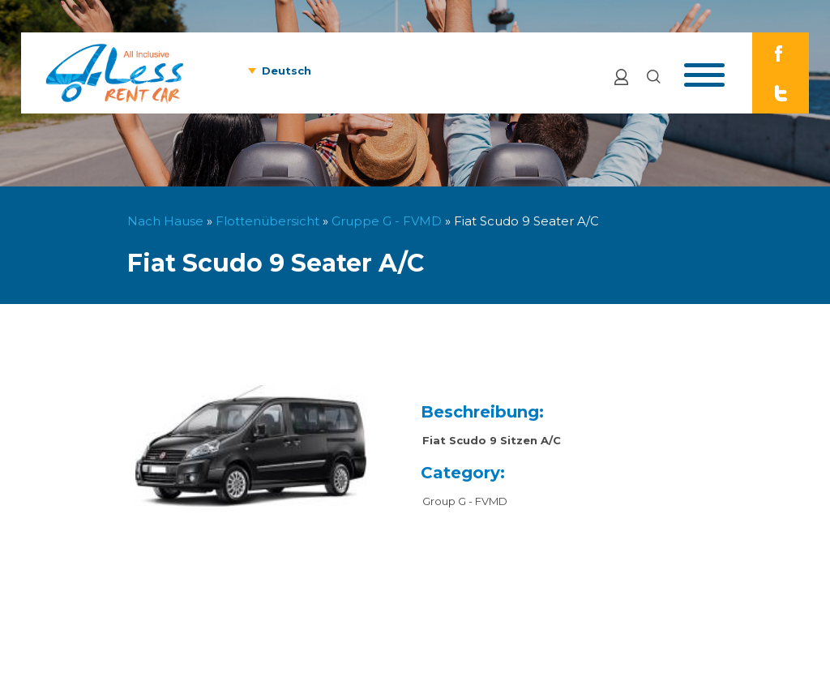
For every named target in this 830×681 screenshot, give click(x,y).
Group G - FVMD (464, 501)
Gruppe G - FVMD (387, 221)
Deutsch (286, 70)
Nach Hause (165, 221)
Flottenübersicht (267, 221)
